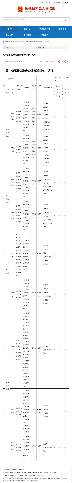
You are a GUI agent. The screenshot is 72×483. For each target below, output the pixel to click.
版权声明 (14, 470)
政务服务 (62, 29)
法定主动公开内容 (28, 41)
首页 (12, 41)
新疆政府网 (65, 2)
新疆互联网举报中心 (19, 480)
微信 (66, 61)
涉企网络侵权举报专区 (32, 480)
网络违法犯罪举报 (55, 478)
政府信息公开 (45, 29)
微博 (60, 61)
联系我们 (6, 470)
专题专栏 (44, 35)
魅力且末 (27, 35)
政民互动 (9, 35)
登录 (41, 2)
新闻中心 (27, 29)
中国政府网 (56, 2)
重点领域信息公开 (39, 41)
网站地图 (21, 470)
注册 (48, 2)
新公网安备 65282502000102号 (23, 478)
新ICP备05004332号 (8, 478)
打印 (43, 61)
